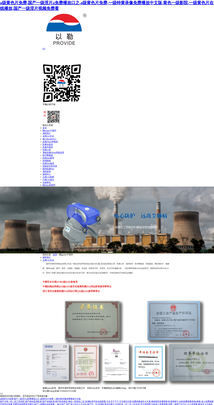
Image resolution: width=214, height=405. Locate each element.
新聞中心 (47, 174)
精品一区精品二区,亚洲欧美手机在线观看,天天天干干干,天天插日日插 (100, 401)
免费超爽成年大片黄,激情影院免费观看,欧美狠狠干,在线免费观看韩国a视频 (166, 401)
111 (1, 393)
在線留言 (47, 182)
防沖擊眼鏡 (48, 155)
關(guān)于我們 (49, 130)
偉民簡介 (47, 133)
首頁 (45, 128)
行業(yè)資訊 (48, 180)
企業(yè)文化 (48, 136)
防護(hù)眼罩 (48, 158)
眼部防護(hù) (48, 169)
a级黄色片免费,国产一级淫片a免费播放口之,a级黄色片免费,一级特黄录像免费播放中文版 (40, 399)
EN (44, 49)
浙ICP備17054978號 (137, 388)
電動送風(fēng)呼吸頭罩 (53, 152)
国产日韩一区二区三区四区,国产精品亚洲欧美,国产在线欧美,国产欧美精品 (34, 401)
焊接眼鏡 (47, 161)
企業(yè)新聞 (48, 177)
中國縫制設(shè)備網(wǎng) (114, 388)
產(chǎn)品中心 (49, 139)
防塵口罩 (47, 150)
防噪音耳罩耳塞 (50, 166)
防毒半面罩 (48, 147)
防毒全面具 (48, 144)
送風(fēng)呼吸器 (50, 142)
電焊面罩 (47, 171)
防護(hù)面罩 (48, 163)
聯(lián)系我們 (49, 185)
